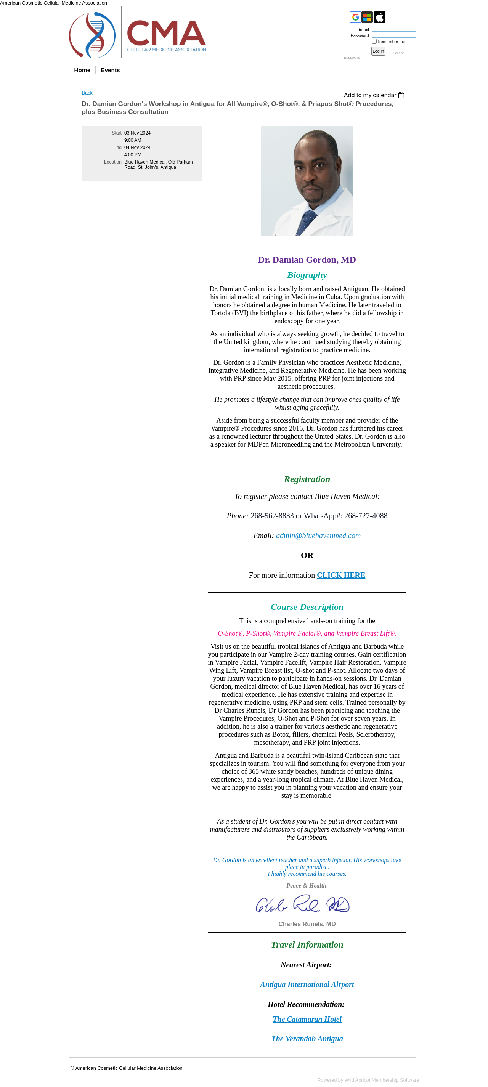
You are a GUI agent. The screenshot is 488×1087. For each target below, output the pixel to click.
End (117, 147)
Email (362, 29)
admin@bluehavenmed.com (318, 535)
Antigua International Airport (307, 984)
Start (117, 133)
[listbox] (375, 95)
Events (110, 70)
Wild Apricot (358, 1080)
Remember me (391, 41)
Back (87, 93)
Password (358, 35)
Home (82, 70)
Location (113, 162)
